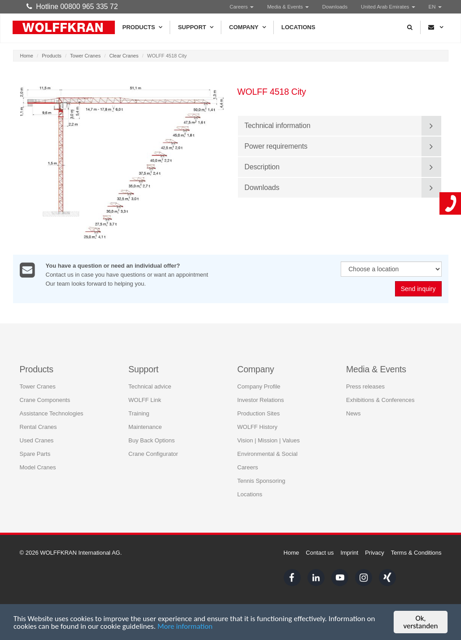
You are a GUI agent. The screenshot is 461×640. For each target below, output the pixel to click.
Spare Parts (35, 453)
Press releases (365, 386)
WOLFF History (257, 426)
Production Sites (258, 413)
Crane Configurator (153, 453)
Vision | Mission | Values (268, 440)
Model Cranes (38, 466)
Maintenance (145, 426)
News (353, 413)
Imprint (349, 552)
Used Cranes (37, 440)
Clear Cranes (123, 55)
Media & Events (288, 6)
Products (142, 27)
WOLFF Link (144, 399)
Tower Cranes (85, 55)
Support (195, 27)
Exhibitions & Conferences (380, 399)
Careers (242, 6)
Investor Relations (260, 399)
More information (185, 626)
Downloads (334, 6)
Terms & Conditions (416, 552)
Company (247, 27)
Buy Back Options (151, 440)
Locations (298, 27)
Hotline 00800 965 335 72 (72, 6)
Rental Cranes (38, 426)
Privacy (374, 552)
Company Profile (259, 386)
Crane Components (45, 399)
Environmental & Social (267, 453)
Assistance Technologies (51, 413)
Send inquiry (418, 289)
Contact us (320, 552)
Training (138, 413)
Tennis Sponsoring (261, 480)
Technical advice (149, 386)
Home (26, 55)
